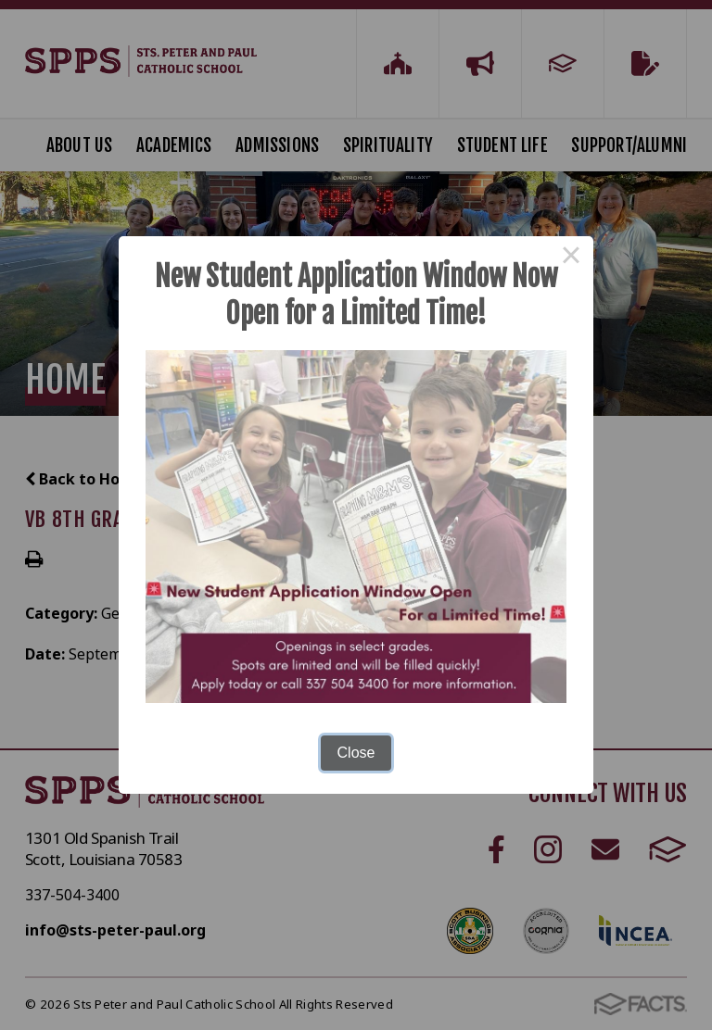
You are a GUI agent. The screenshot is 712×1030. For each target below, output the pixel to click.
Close (356, 752)
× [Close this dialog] (571, 258)
